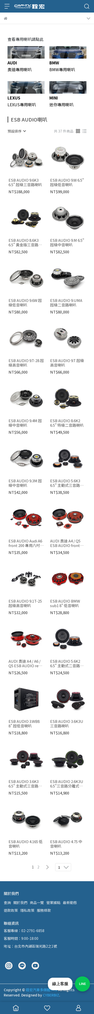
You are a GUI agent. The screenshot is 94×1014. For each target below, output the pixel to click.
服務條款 (44, 910)
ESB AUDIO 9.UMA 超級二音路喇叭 (66, 302)
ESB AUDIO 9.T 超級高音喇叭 (67, 362)
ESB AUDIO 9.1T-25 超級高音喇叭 (25, 603)
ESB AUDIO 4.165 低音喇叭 (26, 843)
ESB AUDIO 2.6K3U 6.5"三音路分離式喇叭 (66, 783)
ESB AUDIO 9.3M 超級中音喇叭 (25, 483)
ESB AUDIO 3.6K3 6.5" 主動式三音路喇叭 (25, 783)
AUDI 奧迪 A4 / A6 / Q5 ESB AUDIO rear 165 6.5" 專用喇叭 (25, 663)
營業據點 (53, 902)
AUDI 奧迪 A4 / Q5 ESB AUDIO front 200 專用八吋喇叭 (65, 543)
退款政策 (11, 910)
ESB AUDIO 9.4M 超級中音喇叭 (25, 422)
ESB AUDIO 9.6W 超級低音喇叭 (25, 302)
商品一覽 (37, 902)
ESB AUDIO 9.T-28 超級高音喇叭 (26, 362)
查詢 (7, 902)
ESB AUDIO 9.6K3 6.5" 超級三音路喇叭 (25, 182)
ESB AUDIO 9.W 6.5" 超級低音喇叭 (67, 182)
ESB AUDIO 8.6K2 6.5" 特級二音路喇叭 (67, 422)
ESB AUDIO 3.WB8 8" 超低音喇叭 (24, 723)
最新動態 (70, 902)
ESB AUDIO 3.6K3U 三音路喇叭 (66, 723)
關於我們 (20, 902)
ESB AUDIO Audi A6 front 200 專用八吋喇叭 (26, 543)
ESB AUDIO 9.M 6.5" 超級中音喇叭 (67, 242)
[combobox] (17, 131)
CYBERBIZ (51, 994)
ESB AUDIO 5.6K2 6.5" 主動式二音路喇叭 (67, 663)
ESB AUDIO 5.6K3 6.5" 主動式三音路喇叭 (67, 483)
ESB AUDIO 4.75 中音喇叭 (66, 843)
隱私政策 (27, 910)
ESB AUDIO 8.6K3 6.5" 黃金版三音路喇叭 (25, 242)
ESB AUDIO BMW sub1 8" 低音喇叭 (65, 603)
